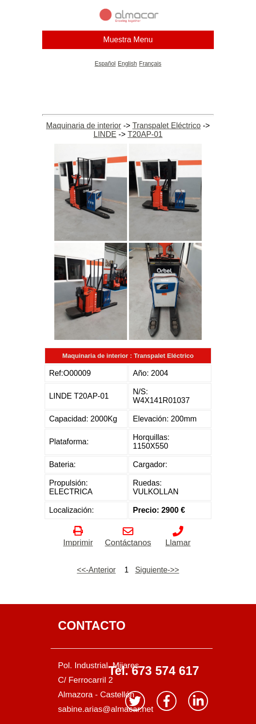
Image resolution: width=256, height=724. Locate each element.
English (127, 63)
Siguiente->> (157, 570)
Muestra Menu (128, 39)
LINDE (105, 134)
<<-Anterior (96, 570)
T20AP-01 (145, 134)
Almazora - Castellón (96, 694)
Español (105, 63)
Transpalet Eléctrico (166, 125)
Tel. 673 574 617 (153, 670)
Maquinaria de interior (83, 125)
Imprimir (78, 537)
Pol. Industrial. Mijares (98, 665)
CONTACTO (91, 625)
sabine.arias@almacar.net (105, 709)
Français (150, 63)
